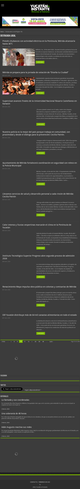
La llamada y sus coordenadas (15, 399)
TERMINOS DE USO (44, 481)
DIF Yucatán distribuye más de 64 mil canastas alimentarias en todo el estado (39, 314)
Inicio (2, 31)
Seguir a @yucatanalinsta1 (32, 389)
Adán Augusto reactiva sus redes (16, 426)
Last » (51, 341)
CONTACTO (33, 481)
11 (24, 341)
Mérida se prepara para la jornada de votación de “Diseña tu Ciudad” (35, 72)
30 (39, 341)
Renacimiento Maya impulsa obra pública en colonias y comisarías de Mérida (39, 286)
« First (3, 341)
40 (43, 341)
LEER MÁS (41, 62)
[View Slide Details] (16, 358)
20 (35, 341)
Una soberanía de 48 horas (13, 413)
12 (28, 341)
